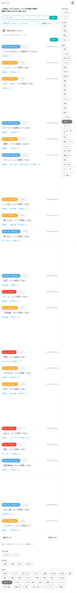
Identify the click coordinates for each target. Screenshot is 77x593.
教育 (65, 160)
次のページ (53, 537)
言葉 (65, 90)
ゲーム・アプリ (67, 170)
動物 (65, 67)
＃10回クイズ (7, 56)
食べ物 (66, 72)
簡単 (65, 26)
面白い (66, 49)
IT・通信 (66, 175)
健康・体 (66, 155)
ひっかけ (66, 53)
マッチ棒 (66, 117)
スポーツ (66, 126)
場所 (65, 81)
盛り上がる (67, 58)
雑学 (65, 103)
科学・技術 (67, 151)
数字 (65, 94)
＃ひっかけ (14, 164)
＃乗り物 (13, 209)
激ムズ (66, 40)
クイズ (66, 17)
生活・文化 (67, 164)
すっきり (66, 62)
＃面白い (5, 72)
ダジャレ (66, 99)
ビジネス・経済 (67, 131)
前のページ (7, 537)
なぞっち (5, 3)
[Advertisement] (30, 105)
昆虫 (65, 85)
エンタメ (66, 146)
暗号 (65, 112)
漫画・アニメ (67, 142)
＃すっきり (6, 454)
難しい (66, 35)
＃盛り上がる (24, 164)
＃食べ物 (5, 285)
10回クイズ (67, 121)
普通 (65, 31)
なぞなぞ (66, 12)
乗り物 (66, 76)
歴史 (65, 108)
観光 (65, 137)
